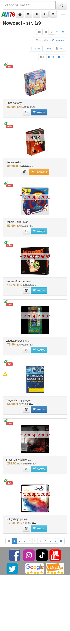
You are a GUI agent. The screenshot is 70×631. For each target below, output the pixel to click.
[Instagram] (29, 555)
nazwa (36, 48)
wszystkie (42, 40)
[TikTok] (42, 555)
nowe (60, 48)
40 (51, 57)
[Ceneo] (55, 568)
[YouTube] (55, 555)
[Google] (34, 568)
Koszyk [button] (39, 112)
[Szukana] (29, 5)
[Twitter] (13, 568)
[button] (20, 14)
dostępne (58, 40)
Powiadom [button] (39, 171)
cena (48, 48)
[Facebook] (15, 555)
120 (61, 57)
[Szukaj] (61, 5)
